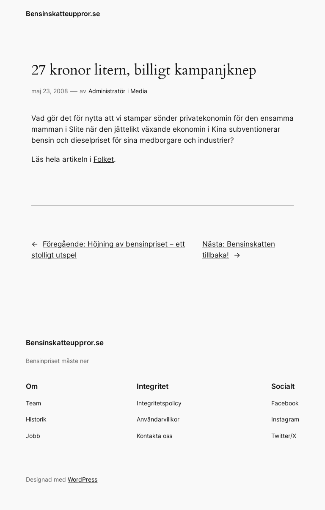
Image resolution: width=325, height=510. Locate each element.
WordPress (82, 479)
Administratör (106, 90)
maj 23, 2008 (49, 90)
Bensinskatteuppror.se (63, 13)
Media (138, 90)
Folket (104, 159)
